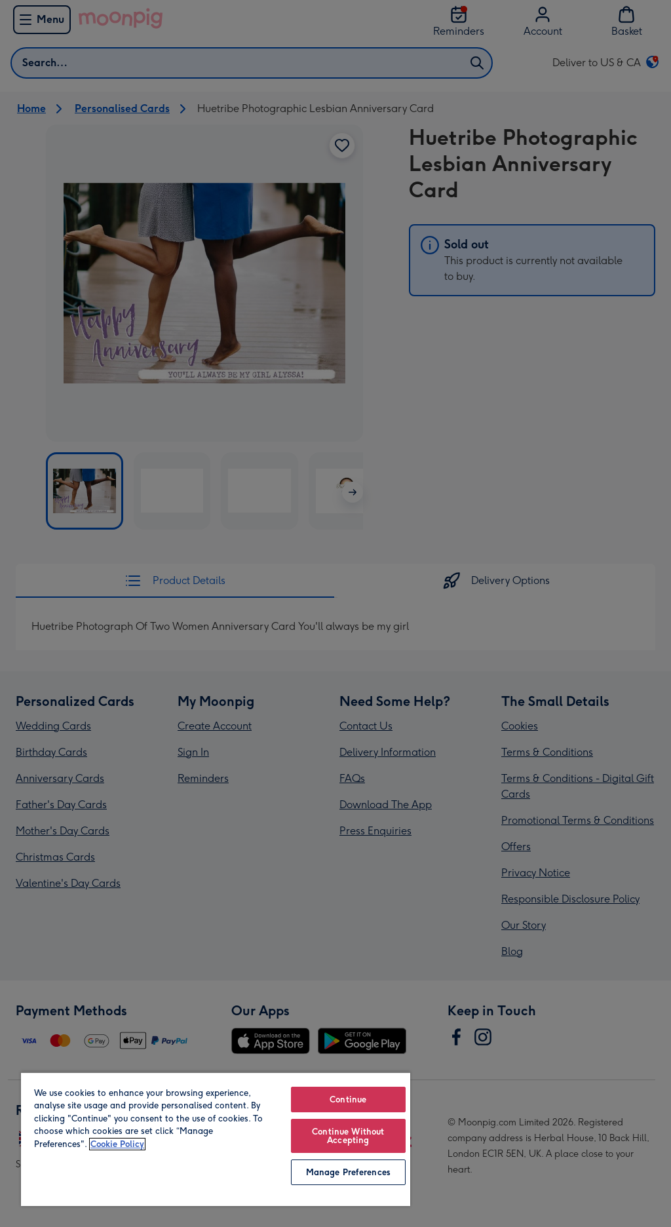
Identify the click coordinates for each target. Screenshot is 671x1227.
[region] (215, 1139)
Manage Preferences (348, 1172)
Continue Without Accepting (348, 1136)
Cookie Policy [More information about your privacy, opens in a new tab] (117, 1144)
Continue (348, 1099)
